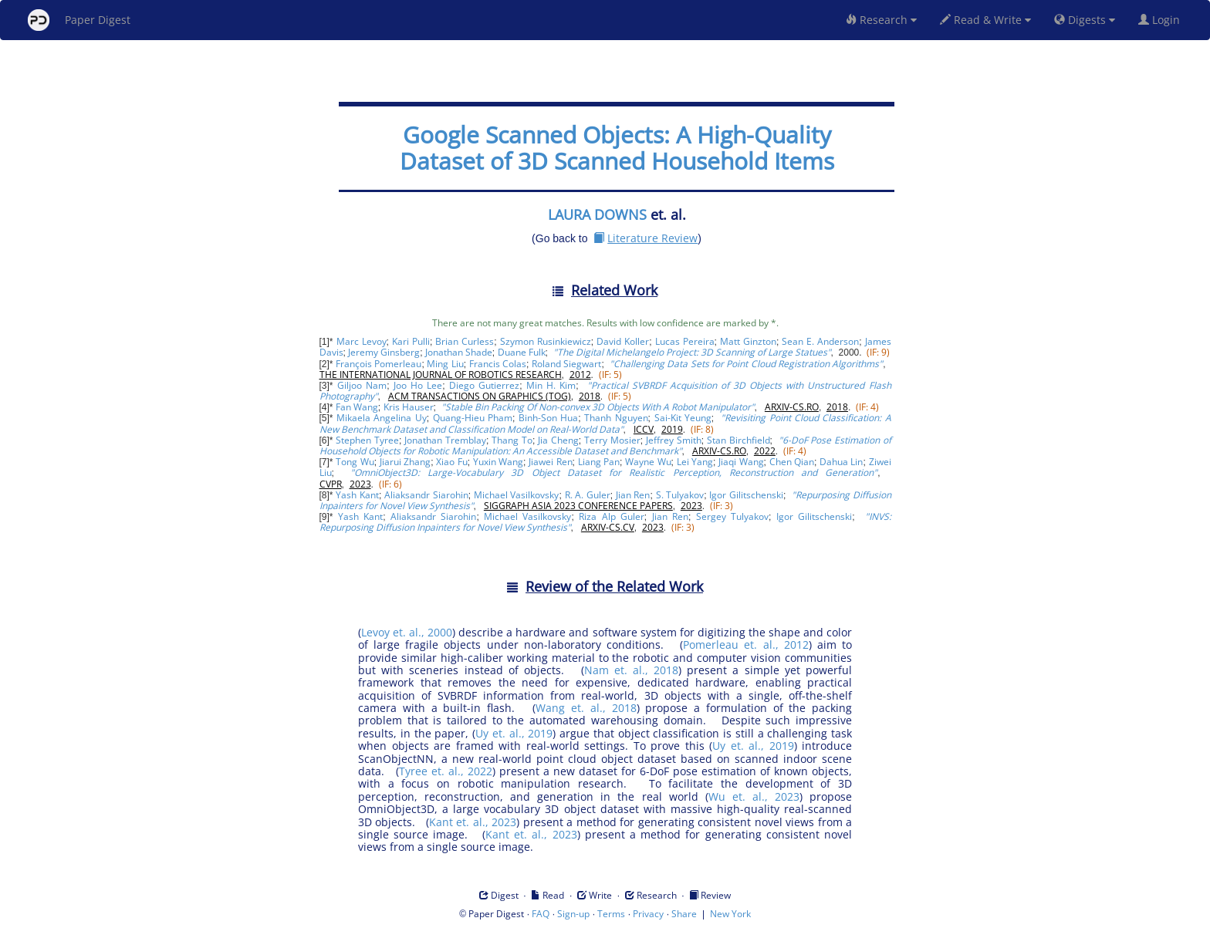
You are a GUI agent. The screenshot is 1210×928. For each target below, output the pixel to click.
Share (684, 913)
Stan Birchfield (738, 440)
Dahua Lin (841, 461)
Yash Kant (357, 494)
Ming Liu (445, 363)
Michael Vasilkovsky (516, 494)
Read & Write (985, 19)
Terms (611, 913)
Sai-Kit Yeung (682, 417)
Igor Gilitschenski (746, 494)
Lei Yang (695, 461)
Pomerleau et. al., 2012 (745, 644)
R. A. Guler (587, 494)
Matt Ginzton (748, 341)
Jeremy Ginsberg (384, 352)
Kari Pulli (411, 341)
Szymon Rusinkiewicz (545, 341)
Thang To (512, 440)
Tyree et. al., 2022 (445, 771)
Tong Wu (354, 461)
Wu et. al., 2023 (753, 796)
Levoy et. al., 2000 (406, 632)
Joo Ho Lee (418, 385)
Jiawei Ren (550, 461)
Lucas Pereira (685, 341)
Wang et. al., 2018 (586, 707)
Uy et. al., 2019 (514, 733)
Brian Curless (464, 341)
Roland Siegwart (566, 363)
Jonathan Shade (458, 352)
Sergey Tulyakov (732, 516)
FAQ (540, 913)
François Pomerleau (378, 363)
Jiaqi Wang (740, 461)
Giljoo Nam (362, 385)
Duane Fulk (522, 352)
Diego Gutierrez (484, 385)
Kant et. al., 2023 (472, 822)
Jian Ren (633, 494)
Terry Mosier (612, 440)
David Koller (623, 341)
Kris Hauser (409, 406)
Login (1162, 19)
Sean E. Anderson (820, 341)
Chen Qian (791, 461)
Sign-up (573, 913)
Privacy (648, 913)
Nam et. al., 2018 (631, 670)
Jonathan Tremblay (445, 440)
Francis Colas (497, 363)
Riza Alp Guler (611, 516)
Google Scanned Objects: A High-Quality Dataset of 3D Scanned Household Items (617, 148)
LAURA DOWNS (597, 214)
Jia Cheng (558, 440)
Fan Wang (357, 406)
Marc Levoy (361, 341)
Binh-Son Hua (548, 417)
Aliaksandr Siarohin (426, 494)
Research (881, 19)
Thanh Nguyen (615, 417)
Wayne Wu (648, 461)
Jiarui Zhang (405, 461)
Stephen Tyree (367, 440)
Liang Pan (599, 461)
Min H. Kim (551, 385)
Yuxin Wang (498, 461)
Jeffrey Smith (673, 440)
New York (730, 913)
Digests (1084, 19)
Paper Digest (79, 20)
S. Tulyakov (680, 494)
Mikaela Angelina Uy (381, 417)
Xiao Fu (451, 461)
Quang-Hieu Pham (472, 417)
